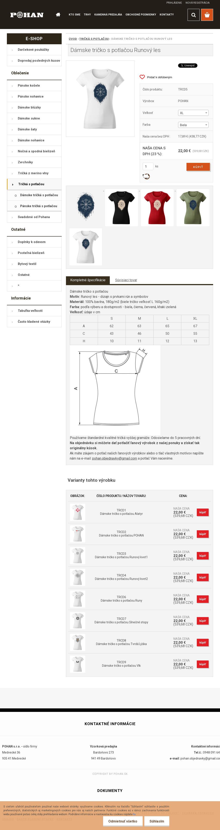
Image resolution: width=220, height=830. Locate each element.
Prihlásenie (174, 2)
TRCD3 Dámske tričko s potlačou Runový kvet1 (121, 555)
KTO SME (74, 14)
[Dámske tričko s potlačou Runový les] (100, 99)
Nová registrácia (197, 2)
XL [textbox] (181, 113)
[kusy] (148, 166)
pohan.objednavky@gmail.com (114, 458)
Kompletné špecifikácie (87, 280)
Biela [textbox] (183, 125)
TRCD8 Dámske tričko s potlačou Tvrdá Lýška (121, 642)
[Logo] (27, 14)
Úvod (73, 38)
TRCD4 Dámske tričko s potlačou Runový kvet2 (121, 577)
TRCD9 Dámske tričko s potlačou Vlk (121, 663)
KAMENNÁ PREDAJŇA (108, 14)
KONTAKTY (167, 14)
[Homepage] (57, 14)
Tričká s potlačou (94, 38)
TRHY (87, 14)
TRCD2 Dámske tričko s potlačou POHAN (121, 533)
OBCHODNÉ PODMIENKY (140, 14)
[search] (193, 15)
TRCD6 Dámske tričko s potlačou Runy (121, 598)
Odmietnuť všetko (122, 821)
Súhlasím (156, 821)
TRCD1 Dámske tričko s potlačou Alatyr (121, 512)
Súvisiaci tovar (126, 280)
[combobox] (193, 113)
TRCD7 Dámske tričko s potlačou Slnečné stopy (121, 620)
